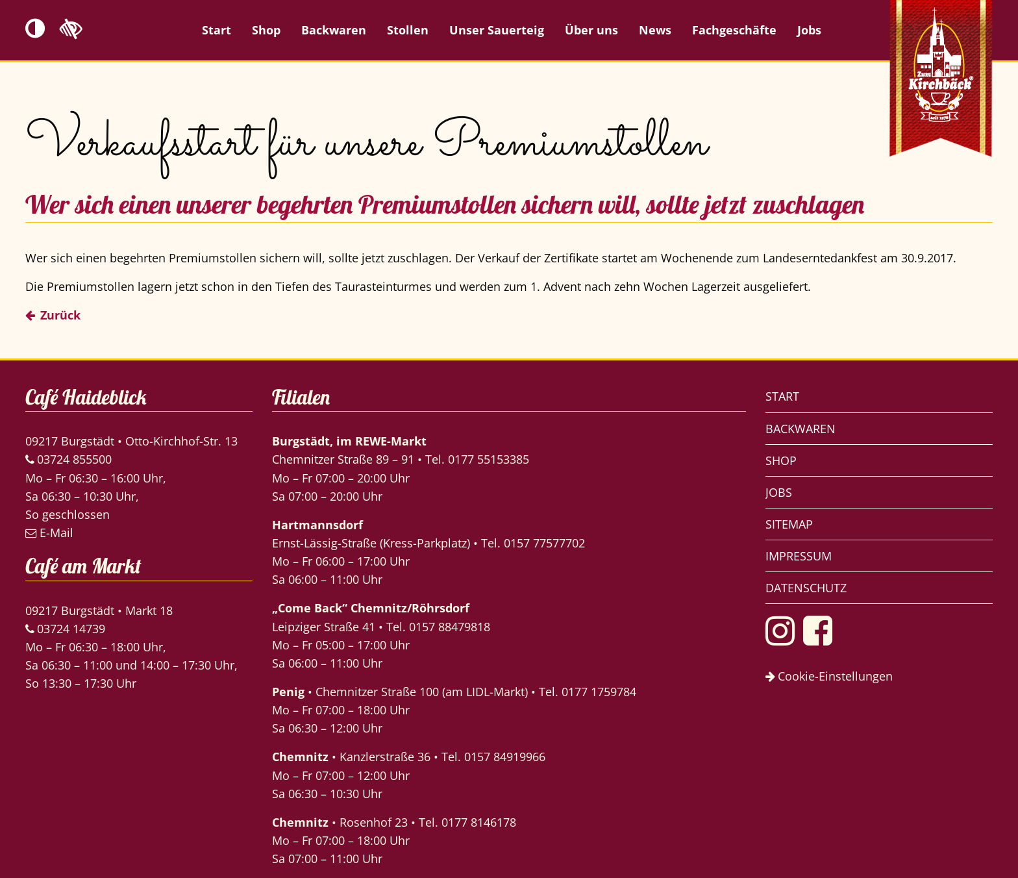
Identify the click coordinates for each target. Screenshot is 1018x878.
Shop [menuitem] (266, 30)
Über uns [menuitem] (591, 30)
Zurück (60, 315)
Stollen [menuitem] (407, 30)
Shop (781, 460)
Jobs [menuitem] (809, 30)
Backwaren (800, 428)
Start (782, 396)
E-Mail (49, 532)
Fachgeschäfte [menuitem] (734, 30)
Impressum (798, 556)
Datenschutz (806, 588)
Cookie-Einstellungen (829, 676)
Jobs (778, 492)
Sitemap (789, 524)
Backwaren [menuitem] (333, 30)
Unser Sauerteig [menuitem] (496, 30)
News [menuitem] (655, 30)
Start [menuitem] (216, 30)
